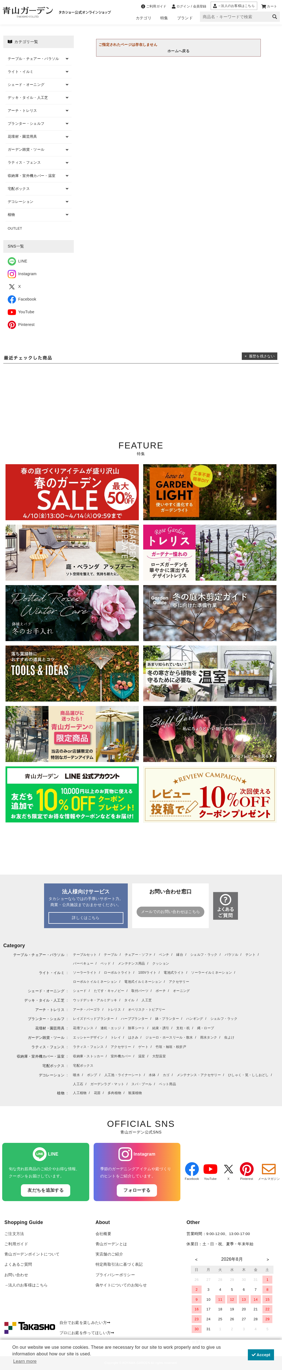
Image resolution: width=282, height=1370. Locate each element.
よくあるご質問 (18, 1264)
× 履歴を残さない (260, 356)
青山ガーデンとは (111, 1244)
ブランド (185, 18)
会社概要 (103, 1234)
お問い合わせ (16, 1275)
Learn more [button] (25, 1361)
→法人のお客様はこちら (26, 1285)
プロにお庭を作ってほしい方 (86, 1333)
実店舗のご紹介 (109, 1254)
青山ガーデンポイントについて (31, 1254)
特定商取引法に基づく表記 (119, 1264)
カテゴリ (143, 18)
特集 (164, 18)
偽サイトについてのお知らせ (121, 1285)
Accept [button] (261, 1355)
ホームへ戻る (178, 51)
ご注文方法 (14, 1234)
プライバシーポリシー (115, 1275)
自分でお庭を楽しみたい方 (84, 1323)
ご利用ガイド (16, 1244)
